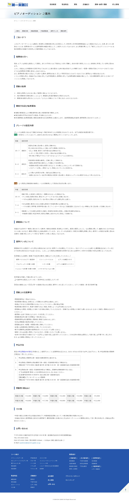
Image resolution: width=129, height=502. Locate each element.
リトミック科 (44, 463)
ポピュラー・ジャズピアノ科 (19, 461)
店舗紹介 (86, 4)
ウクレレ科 (34, 468)
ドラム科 (33, 466)
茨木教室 (94, 461)
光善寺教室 (72, 463)
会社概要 (51, 476)
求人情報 (115, 4)
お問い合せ (52, 484)
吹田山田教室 (84, 463)
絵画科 (42, 468)
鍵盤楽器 (14, 479)
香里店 (33, 479)
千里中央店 (34, 482)
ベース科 (33, 463)
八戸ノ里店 (34, 484)
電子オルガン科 (16, 463)
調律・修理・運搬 (101, 4)
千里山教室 (83, 466)
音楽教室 (53, 4)
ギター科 (33, 461)
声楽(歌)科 (34, 458)
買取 (75, 4)
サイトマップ (70, 480)
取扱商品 (65, 4)
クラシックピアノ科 (17, 458)
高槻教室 (94, 463)
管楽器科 (14, 466)
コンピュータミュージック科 (48, 461)
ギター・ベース (15, 484)
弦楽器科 (14, 468)
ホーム (16, 20)
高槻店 (33, 487)
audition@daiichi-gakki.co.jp (30, 443)
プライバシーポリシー (74, 476)
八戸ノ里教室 (96, 469)
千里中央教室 (84, 461)
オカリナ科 (43, 458)
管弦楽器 (14, 482)
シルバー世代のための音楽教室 (49, 466)
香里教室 (72, 461)
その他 (13, 487)
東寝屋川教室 (73, 466)
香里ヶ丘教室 (73, 469)
